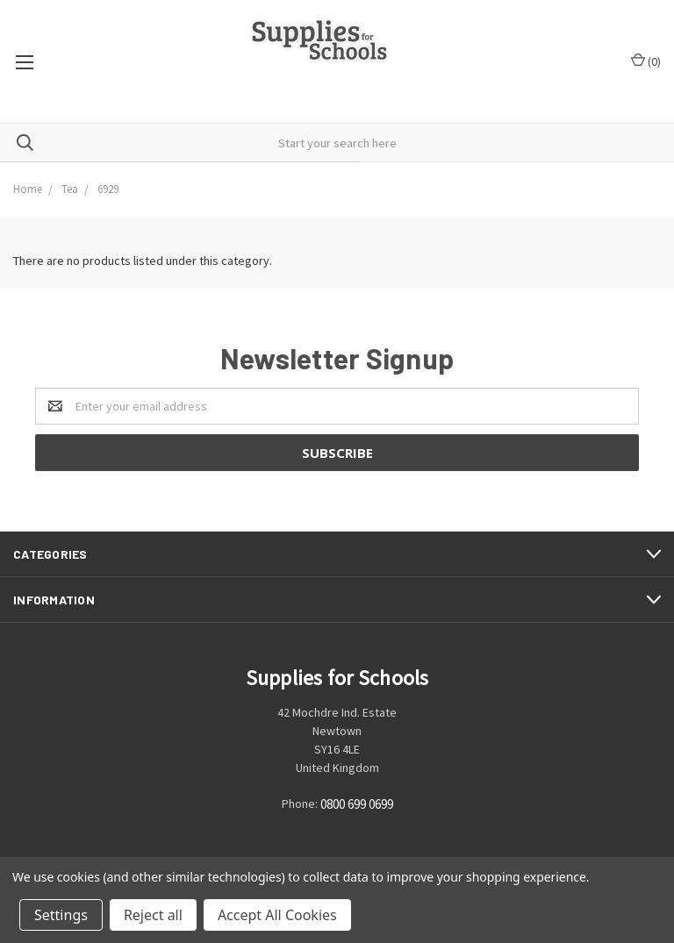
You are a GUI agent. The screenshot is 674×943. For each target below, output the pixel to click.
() (646, 61)
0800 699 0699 (356, 805)
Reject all (153, 915)
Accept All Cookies (277, 915)
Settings (61, 915)
